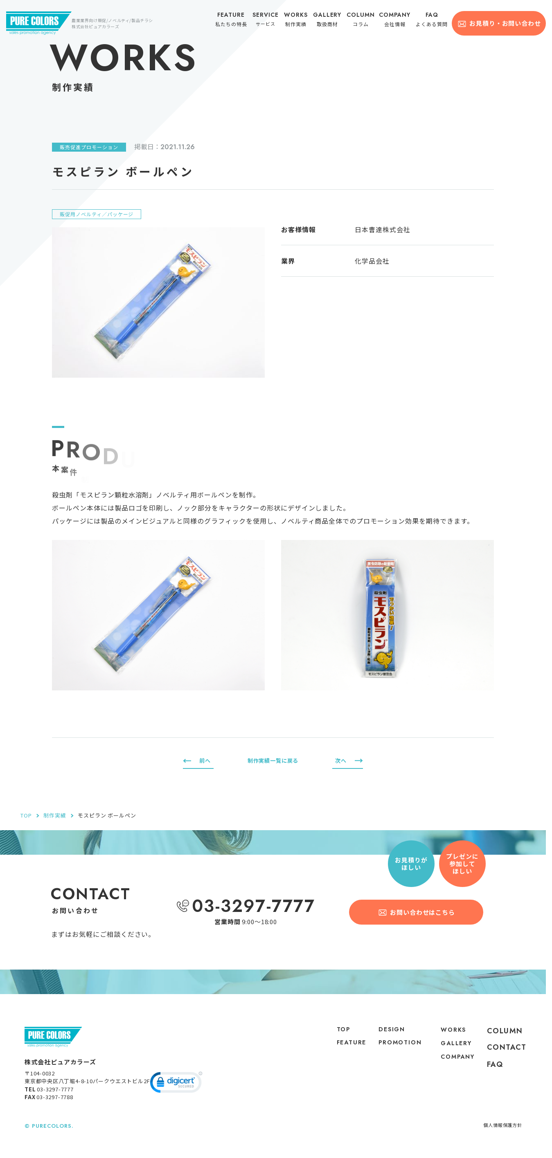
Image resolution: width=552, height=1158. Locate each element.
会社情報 (397, 21)
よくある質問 (433, 21)
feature (341, 1047)
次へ (340, 760)
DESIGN (386, 1031)
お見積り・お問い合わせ (504, 23)
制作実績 (298, 21)
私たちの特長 (235, 21)
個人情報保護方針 (499, 1131)
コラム (363, 21)
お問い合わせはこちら (423, 911)
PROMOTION (393, 1054)
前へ (205, 760)
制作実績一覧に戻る (272, 760)
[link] (176, 1089)
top (332, 1031)
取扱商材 (329, 21)
